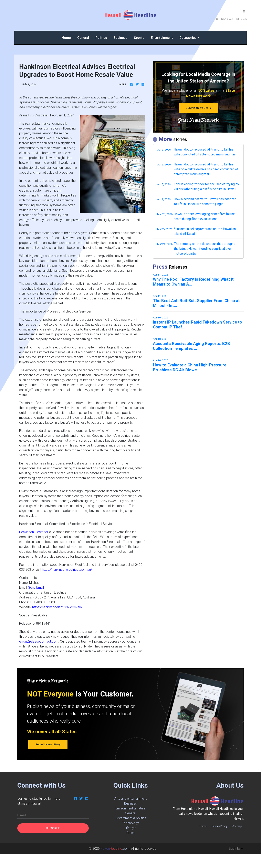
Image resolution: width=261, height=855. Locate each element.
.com (115, 848)
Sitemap (237, 826)
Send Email (36, 587)
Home (68, 37)
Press (130, 833)
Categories (188, 38)
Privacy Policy (219, 826)
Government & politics (130, 818)
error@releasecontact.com (38, 641)
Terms (203, 826)
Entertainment (162, 38)
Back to (236, 848)
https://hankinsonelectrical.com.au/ (67, 569)
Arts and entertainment (130, 798)
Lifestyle (130, 828)
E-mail (21, 815)
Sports (139, 38)
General (83, 38)
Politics (101, 38)
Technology (130, 823)
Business (120, 38)
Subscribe (53, 828)
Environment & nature (130, 808)
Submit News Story (198, 108)
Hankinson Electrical (33, 532)
